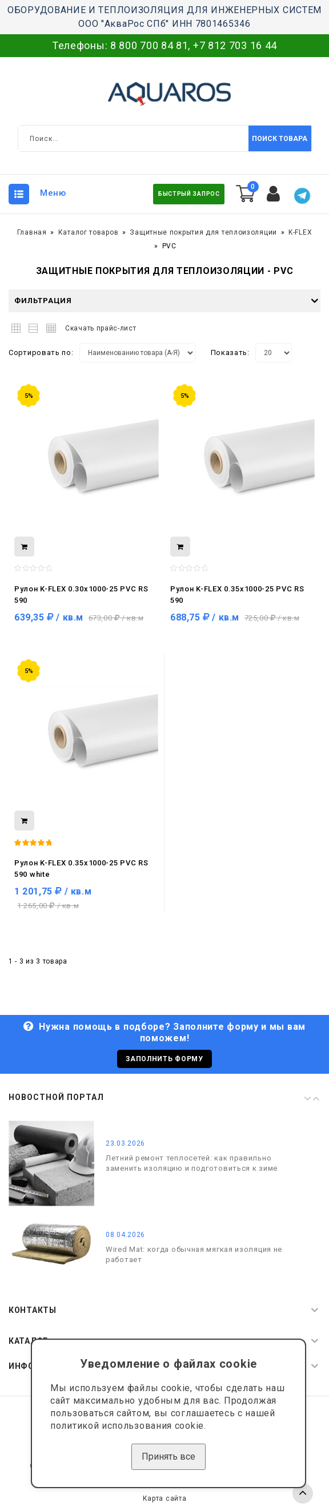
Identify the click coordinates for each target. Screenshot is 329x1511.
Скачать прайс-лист (101, 328)
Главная (32, 232)
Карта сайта (165, 1498)
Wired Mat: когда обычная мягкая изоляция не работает (194, 1254)
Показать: (230, 352)
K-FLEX (300, 232)
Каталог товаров (88, 232)
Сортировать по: (41, 352)
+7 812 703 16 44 (235, 45)
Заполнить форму (164, 1059)
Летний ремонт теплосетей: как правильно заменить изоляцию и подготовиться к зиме (192, 1163)
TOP (303, 1493)
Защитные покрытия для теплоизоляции (203, 232)
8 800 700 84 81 (149, 45)
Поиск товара (279, 139)
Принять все (168, 1456)
